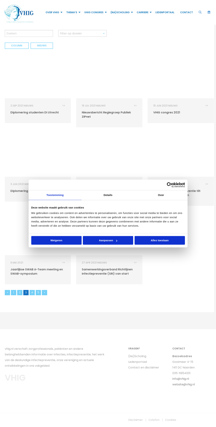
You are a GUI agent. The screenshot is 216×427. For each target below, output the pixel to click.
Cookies (170, 420)
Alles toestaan (160, 240)
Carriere (142, 12)
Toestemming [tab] (55, 194)
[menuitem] (53, 12)
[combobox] (82, 33)
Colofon (154, 420)
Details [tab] (108, 194)
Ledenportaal (164, 12)
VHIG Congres (93, 12)
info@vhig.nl (180, 379)
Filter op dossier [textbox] (71, 33)
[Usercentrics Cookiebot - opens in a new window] (169, 184)
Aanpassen (108, 240)
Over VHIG (52, 12)
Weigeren (56, 240)
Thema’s (71, 12)
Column (16, 45)
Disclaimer (135, 420)
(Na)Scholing (120, 12)
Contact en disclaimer (143, 367)
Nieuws (42, 45)
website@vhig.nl (183, 384)
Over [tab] (161, 194)
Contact (186, 12)
